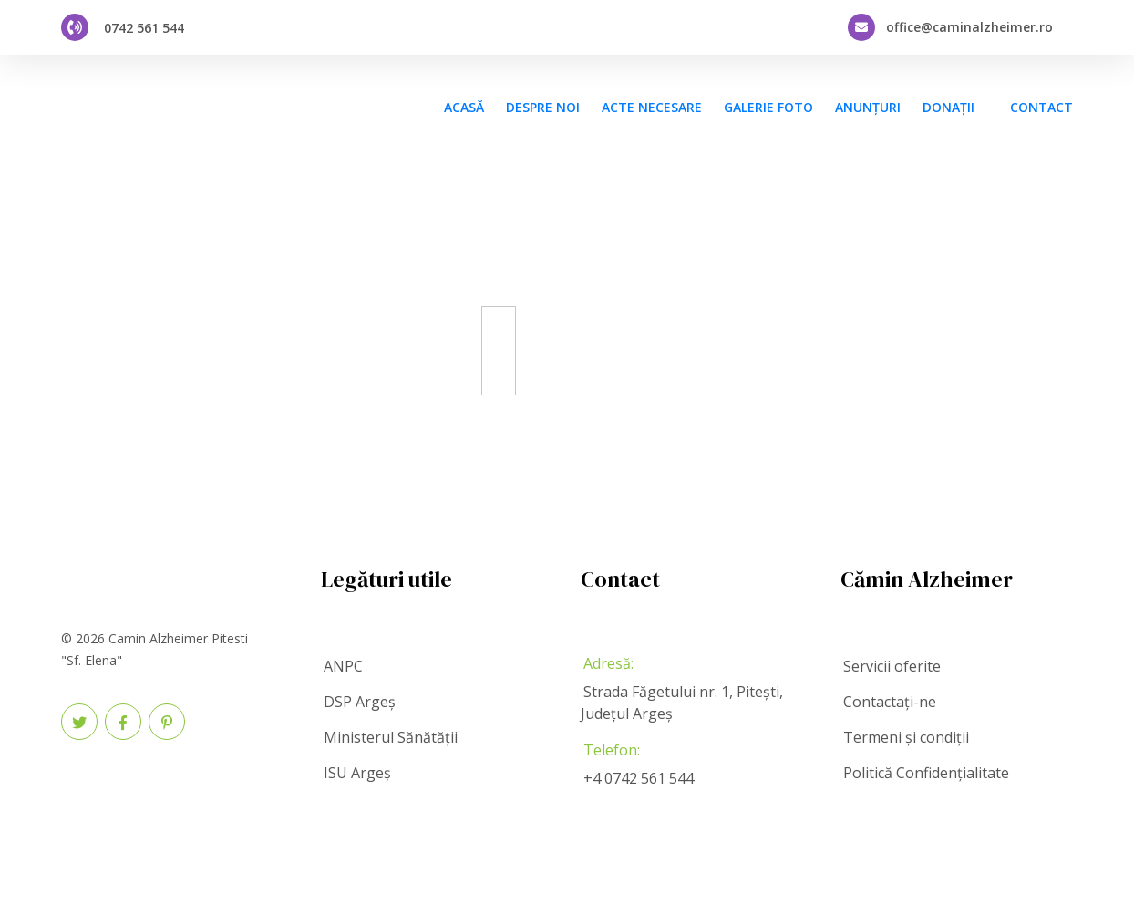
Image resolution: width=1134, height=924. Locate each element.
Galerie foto (768, 107)
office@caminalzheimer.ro (969, 27)
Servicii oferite (892, 666)
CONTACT (1041, 107)
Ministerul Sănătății (391, 737)
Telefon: (611, 750)
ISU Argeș (357, 773)
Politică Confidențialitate (926, 773)
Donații (948, 107)
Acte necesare (652, 107)
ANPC (343, 666)
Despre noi (543, 107)
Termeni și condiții (906, 737)
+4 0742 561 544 (638, 778)
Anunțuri (868, 107)
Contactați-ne (889, 702)
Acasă (464, 107)
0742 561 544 (144, 27)
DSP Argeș (360, 702)
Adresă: (608, 663)
